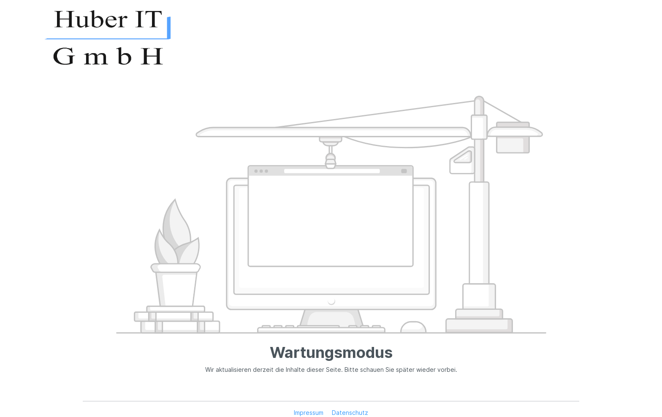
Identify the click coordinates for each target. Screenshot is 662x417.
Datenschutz (350, 412)
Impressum (309, 412)
